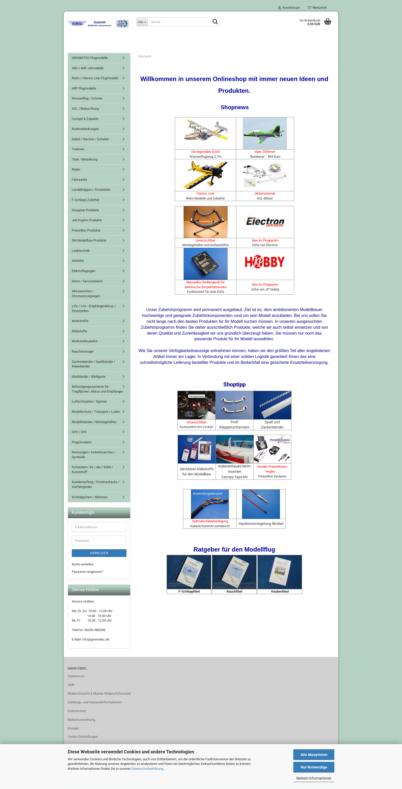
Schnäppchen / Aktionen (89, 498)
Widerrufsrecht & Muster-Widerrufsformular (99, 694)
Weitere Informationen (313, 778)
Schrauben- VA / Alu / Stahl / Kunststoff (92, 470)
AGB (71, 686)
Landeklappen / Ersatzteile (91, 191)
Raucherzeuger (83, 352)
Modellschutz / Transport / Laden (96, 413)
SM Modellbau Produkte (89, 241)
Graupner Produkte (85, 211)
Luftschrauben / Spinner (89, 402)
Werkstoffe (80, 322)
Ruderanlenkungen (85, 130)
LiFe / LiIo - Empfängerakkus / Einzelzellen (94, 309)
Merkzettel (317, 7)
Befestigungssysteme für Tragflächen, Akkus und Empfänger (97, 390)
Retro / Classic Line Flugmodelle (95, 79)
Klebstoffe (79, 332)
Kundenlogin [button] (289, 7)
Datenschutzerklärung (147, 769)
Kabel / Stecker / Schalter (90, 140)
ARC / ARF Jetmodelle (88, 69)
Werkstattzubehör (85, 342)
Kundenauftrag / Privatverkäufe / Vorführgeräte (95, 485)
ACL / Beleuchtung (85, 110)
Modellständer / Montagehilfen (94, 423)
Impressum (76, 677)
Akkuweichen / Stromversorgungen (86, 294)
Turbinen (78, 150)
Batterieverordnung (81, 721)
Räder (76, 170)
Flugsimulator (82, 443)
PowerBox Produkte (86, 231)
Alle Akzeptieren (313, 755)
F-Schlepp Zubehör (85, 201)
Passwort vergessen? (87, 572)
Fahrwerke (79, 181)
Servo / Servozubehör (87, 282)
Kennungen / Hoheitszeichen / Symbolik (94, 455)
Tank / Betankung (84, 160)
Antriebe (78, 262)
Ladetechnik (81, 252)
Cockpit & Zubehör (85, 120)
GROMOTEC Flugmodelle (90, 59)
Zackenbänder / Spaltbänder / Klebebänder (93, 365)
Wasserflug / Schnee (87, 99)
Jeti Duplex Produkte (87, 221)
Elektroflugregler (83, 272)
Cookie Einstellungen (83, 737)
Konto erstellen (83, 565)
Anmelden (99, 554)
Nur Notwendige (314, 767)
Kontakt (73, 729)
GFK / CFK (79, 433)
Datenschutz (77, 712)
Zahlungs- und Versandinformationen (95, 703)
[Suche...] (142, 21)
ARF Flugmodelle (84, 89)
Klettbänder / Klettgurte (88, 377)
